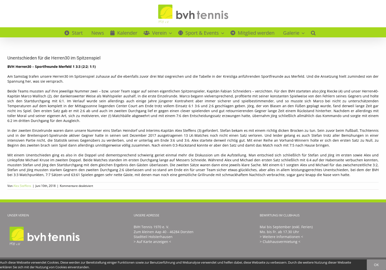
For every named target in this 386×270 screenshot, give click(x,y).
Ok (376, 264)
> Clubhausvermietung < (280, 241)
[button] (313, 32)
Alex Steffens (22, 186)
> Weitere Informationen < (281, 236)
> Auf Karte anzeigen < (152, 241)
